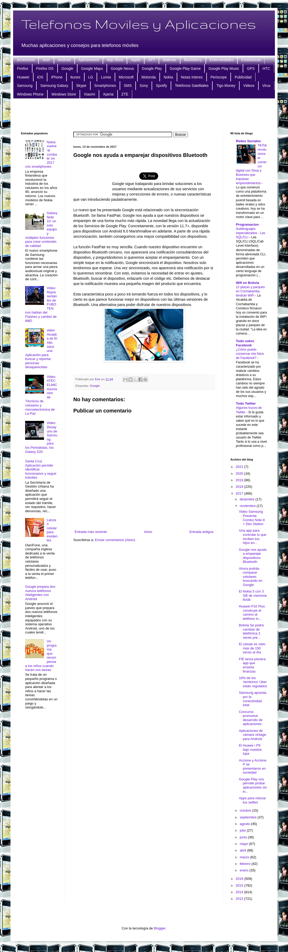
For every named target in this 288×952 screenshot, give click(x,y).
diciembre (248, 499)
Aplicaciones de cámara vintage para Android (252, 735)
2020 (240, 473)
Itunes (75, 77)
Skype (81, 85)
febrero (246, 864)
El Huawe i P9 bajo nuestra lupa (250, 749)
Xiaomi (89, 94)
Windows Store (63, 94)
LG (90, 77)
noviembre (248, 506)
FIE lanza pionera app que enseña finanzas (252, 665)
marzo (245, 857)
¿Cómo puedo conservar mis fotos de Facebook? (250, 354)
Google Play (152, 68)
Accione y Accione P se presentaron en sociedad (253, 766)
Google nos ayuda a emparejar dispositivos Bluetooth (253, 556)
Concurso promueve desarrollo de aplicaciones (250, 718)
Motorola (148, 77)
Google (67, 68)
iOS (40, 77)
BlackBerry (193, 60)
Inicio (148, 532)
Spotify (161, 85)
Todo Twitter (246, 403)
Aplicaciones (89, 60)
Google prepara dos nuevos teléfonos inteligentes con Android (40, 593)
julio (243, 830)
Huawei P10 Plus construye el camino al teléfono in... (252, 612)
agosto (245, 824)
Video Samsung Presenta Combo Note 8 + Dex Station (252, 518)
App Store (115, 60)
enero (245, 870)
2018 (240, 487)
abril (243, 850)
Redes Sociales (248, 141)
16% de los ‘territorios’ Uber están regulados (253, 682)
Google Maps (92, 68)
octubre (246, 810)
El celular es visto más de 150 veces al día (252, 648)
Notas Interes (192, 77)
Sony (144, 85)
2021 (240, 467)
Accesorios (26, 60)
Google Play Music (223, 68)
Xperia (108, 94)
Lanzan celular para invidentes (52, 530)
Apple (135, 60)
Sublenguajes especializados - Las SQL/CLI (250, 233)
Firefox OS (45, 68)
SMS (128, 85)
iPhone (57, 77)
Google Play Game (185, 68)
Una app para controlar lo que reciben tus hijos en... (252, 536)
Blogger (159, 928)
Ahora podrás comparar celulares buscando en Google (250, 577)
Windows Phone (30, 94)
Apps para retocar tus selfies (252, 800)
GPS (251, 68)
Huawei (23, 77)
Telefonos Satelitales (191, 85)
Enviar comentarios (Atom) (115, 540)
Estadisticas (251, 60)
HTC (266, 68)
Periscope (219, 77)
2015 (240, 885)
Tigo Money (225, 85)
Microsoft (126, 77)
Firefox (22, 68)
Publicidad (243, 77)
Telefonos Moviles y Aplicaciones (138, 23)
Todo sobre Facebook (245, 343)
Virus (266, 85)
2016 (240, 879)
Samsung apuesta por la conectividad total (252, 699)
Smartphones (105, 85)
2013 (240, 899)
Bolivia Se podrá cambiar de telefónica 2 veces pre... (251, 631)
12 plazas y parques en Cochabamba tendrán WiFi (250, 291)
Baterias (169, 60)
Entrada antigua (201, 532)
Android (64, 60)
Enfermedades (222, 60)
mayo (244, 844)
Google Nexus (122, 68)
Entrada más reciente (91, 532)
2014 (240, 892)
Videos (248, 85)
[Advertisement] (144, 114)
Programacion (247, 224)
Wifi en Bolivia (247, 283)
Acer (46, 60)
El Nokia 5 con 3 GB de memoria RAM (253, 595)
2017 (240, 493)
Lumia (106, 77)
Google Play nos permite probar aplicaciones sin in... (253, 785)
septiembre (249, 817)
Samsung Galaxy (54, 85)
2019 (240, 480)
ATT (151, 60)
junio (244, 837)
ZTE (124, 94)
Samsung (24, 85)
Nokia (168, 77)
